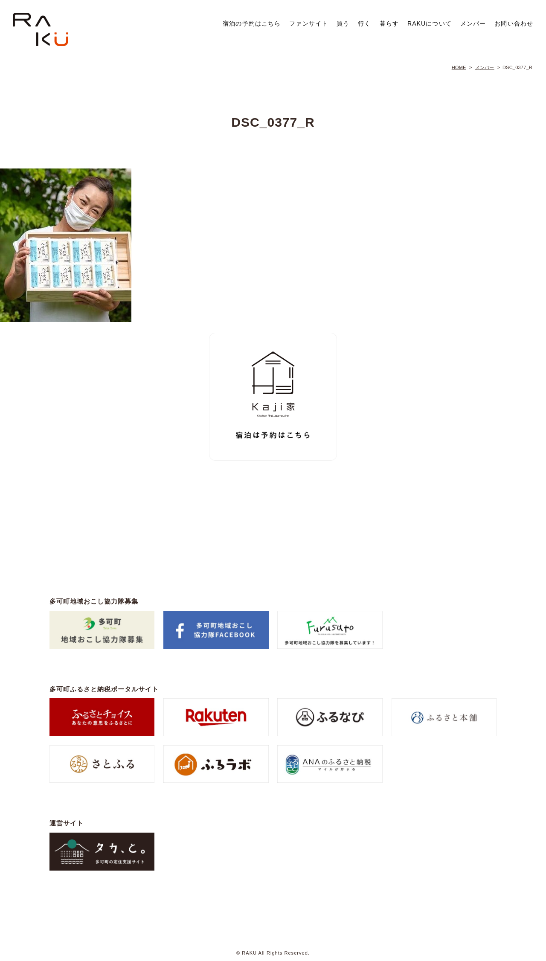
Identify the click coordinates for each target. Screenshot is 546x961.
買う (343, 23)
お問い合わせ (513, 23)
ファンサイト (308, 23)
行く (364, 23)
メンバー (473, 23)
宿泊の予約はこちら (252, 23)
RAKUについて (429, 23)
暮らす (389, 23)
